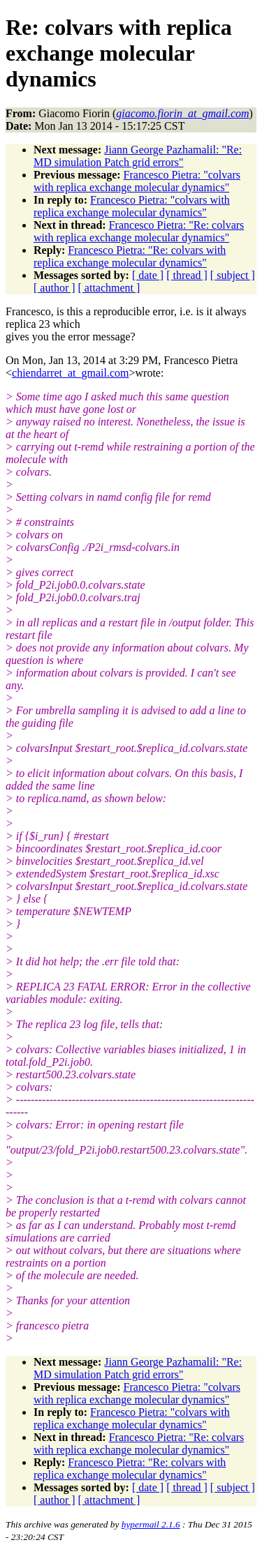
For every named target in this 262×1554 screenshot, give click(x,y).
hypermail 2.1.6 (151, 1524)
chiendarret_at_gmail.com (70, 373)
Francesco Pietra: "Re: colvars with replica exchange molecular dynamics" (139, 231)
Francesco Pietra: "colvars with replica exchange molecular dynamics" (137, 181)
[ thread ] (187, 275)
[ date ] (147, 275)
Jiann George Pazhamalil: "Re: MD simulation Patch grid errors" (138, 156)
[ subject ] (232, 275)
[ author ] (54, 288)
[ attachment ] (109, 288)
